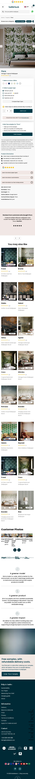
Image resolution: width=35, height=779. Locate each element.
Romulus (4, 407)
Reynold (21, 443)
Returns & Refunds (7, 710)
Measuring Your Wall (7, 693)
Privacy (3, 715)
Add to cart (23, 111)
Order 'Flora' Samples (11, 674)
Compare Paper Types (17, 101)
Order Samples (17, 134)
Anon (20, 539)
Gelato (3, 443)
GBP (26, 6)
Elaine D (10, 540)
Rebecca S (28, 540)
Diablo (3, 303)
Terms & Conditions (7, 718)
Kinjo (2, 539)
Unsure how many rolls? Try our (17, 117)
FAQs (3, 713)
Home (2, 17)
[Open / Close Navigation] (2, 6)
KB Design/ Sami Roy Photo (14, 542)
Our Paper (4, 691)
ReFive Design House (7, 540)
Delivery (3, 707)
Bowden (21, 407)
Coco (3, 372)
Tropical (8, 17)
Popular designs (20, 21)
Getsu (3, 338)
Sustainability (5, 688)
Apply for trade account (9, 723)
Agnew (20, 338)
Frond (3, 269)
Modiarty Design (25, 540)
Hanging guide (5, 696)
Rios (19, 512)
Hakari (20, 303)
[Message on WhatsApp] (32, 11)
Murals (29, 21)
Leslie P (17, 540)
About (3, 699)
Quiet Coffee (31, 540)
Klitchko (21, 372)
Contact (4, 721)
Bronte (20, 269)
